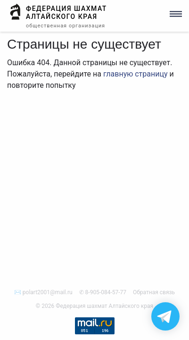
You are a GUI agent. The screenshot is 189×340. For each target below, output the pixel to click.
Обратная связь (154, 292)
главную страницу (135, 73)
